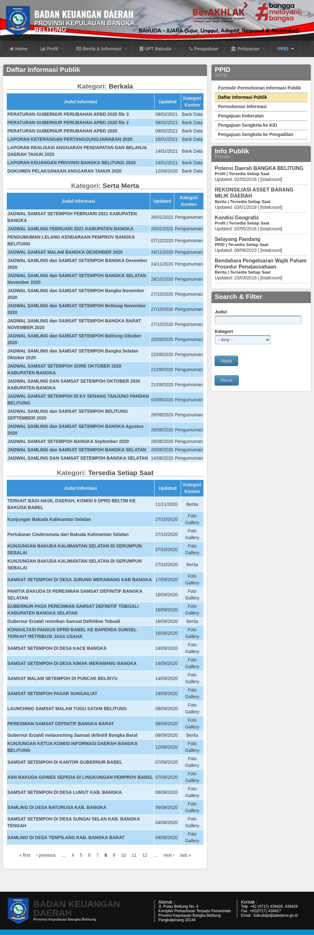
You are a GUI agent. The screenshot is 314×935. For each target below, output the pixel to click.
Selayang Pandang (237, 239)
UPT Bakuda (158, 48)
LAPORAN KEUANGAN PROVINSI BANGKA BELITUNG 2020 (71, 162)
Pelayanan (248, 48)
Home (19, 48)
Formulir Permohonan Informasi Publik (259, 87)
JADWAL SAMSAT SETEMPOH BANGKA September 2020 (68, 441)
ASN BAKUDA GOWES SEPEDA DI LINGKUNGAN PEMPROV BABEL (80, 777)
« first (24, 855)
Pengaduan (203, 48)
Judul (221, 311)
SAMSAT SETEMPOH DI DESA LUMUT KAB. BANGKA (64, 792)
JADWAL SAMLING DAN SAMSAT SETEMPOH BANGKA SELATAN (77, 458)
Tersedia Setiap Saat (120, 472)
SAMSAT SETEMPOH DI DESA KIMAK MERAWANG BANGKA (72, 663)
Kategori (224, 331)
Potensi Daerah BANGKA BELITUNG (259, 168)
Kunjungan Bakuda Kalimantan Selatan (49, 519)
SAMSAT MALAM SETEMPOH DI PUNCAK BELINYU (62, 678)
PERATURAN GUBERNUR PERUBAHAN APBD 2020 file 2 (68, 122)
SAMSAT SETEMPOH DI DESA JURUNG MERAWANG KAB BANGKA (79, 579)
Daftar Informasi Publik (242, 97)
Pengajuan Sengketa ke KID (247, 125)
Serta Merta (121, 185)
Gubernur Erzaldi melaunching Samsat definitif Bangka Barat (72, 735)
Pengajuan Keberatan (241, 115)
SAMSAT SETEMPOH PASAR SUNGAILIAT (52, 693)
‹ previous (45, 855)
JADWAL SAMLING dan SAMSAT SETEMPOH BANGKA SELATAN (76, 449)
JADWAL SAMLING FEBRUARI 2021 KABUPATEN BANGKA (70, 228)
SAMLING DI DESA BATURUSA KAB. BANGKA (56, 807)
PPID (286, 48)
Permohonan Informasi (242, 106)
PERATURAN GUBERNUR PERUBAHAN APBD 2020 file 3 (68, 114)
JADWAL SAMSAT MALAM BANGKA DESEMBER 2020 (65, 252)
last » (185, 855)
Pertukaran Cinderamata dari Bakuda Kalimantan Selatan (68, 534)
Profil (52, 48)
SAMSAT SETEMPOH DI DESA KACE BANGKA (57, 648)
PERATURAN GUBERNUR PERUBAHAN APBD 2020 (62, 130)
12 (144, 855)
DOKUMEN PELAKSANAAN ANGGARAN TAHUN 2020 (64, 171)
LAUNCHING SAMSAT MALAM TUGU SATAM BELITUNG (67, 708)
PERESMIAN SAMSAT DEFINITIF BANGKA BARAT (60, 723)
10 (123, 855)
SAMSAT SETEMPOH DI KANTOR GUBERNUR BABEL (64, 762)
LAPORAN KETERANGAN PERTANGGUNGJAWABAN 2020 (69, 139)
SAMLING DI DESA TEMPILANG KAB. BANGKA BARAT (66, 837)
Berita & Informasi (101, 48)
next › (169, 855)
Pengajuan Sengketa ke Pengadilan (255, 134)
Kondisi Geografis (237, 217)
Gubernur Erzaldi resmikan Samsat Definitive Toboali (63, 621)
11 (134, 855)
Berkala (121, 86)
